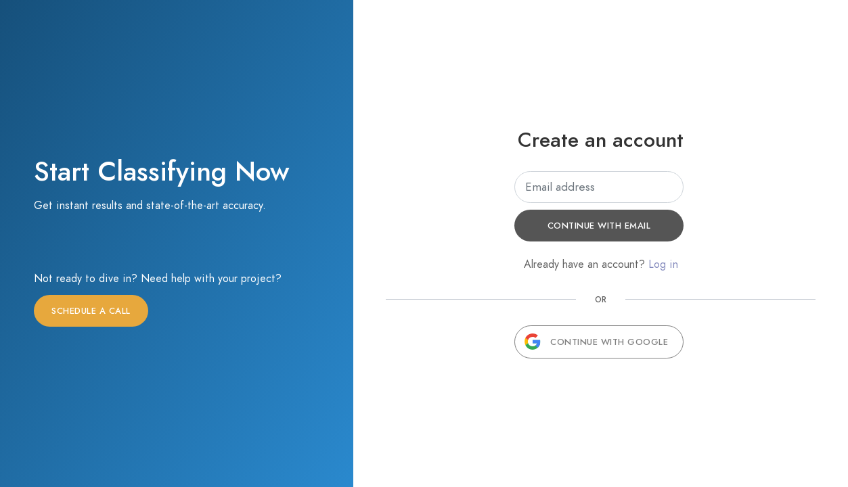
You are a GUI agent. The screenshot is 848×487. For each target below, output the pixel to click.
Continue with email (599, 226)
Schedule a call (91, 311)
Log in (663, 264)
